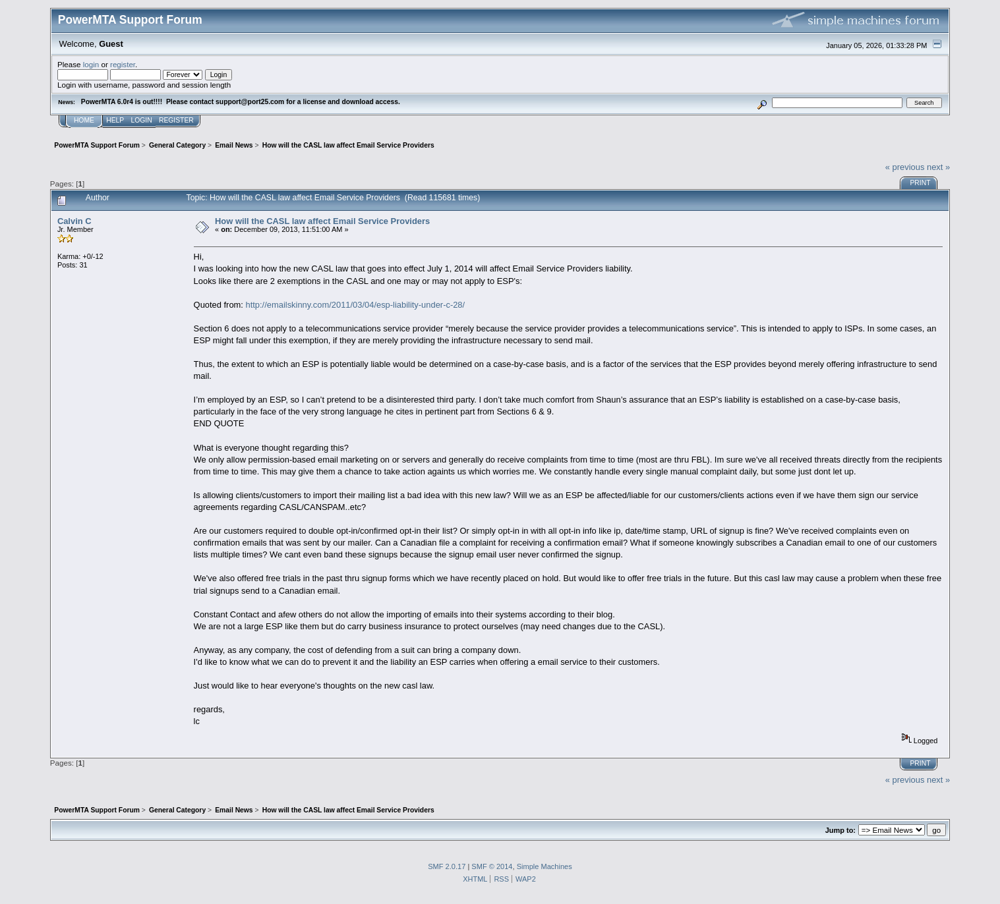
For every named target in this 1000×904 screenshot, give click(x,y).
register (122, 64)
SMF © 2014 (491, 866)
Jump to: (840, 830)
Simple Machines (544, 866)
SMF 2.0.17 (446, 866)
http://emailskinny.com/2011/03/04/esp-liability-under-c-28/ (355, 305)
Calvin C (74, 221)
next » (938, 167)
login (91, 64)
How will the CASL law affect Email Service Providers (322, 221)
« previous (905, 167)
